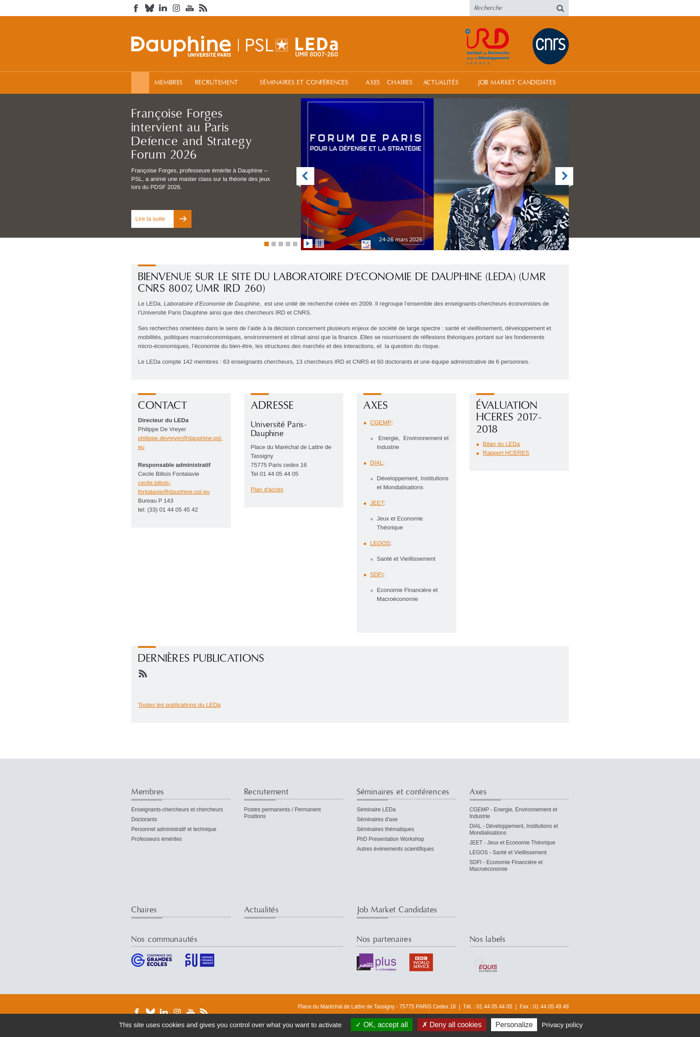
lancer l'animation (308, 243)
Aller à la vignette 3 (281, 244)
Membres (168, 83)
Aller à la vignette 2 (273, 244)
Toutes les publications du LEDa (179, 704)
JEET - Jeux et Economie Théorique (512, 843)
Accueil (140, 82)
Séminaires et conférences (304, 83)
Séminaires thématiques (385, 829)
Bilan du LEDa (501, 444)
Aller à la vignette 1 (266, 244)
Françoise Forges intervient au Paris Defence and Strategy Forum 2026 (191, 134)
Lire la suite (150, 218)
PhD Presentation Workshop (390, 839)
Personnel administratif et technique (174, 829)
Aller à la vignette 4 (288, 244)
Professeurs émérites (156, 839)
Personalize (514, 1025)
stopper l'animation (319, 243)
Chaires (400, 83)
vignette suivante (564, 177)
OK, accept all (381, 1025)
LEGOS (380, 543)
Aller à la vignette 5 (295, 244)
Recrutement (216, 83)
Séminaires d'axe (377, 819)
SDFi (376, 574)
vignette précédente (305, 177)
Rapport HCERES (506, 452)
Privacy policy (562, 1025)
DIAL (376, 462)
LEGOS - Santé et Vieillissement (508, 852)
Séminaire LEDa (376, 809)
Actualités (441, 83)
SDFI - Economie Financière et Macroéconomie (506, 865)
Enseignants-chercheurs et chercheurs (177, 809)
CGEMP (381, 422)
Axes (373, 83)
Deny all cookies (452, 1025)
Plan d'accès (267, 489)
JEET (376, 503)
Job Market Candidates (517, 83)
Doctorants (144, 819)
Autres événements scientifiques (395, 849)
